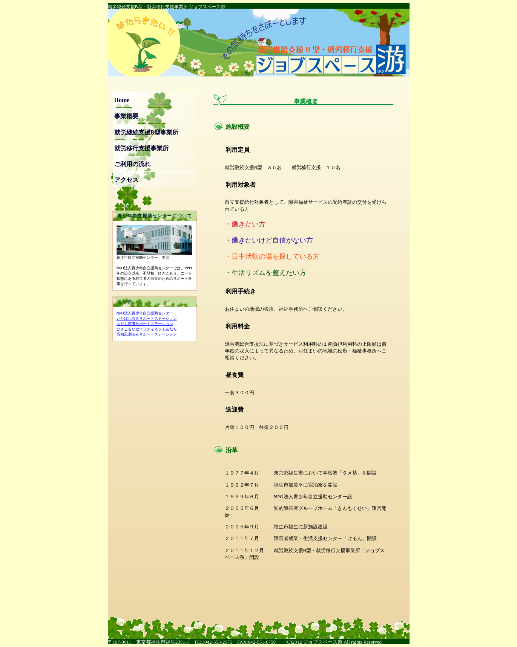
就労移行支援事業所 (141, 148)
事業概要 (126, 116)
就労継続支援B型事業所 (146, 132)
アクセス (126, 180)
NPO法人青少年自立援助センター (145, 313)
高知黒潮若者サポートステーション (147, 334)
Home (122, 100)
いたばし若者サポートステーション (147, 318)
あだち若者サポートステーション (145, 324)
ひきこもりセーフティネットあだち (147, 329)
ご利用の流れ (132, 164)
